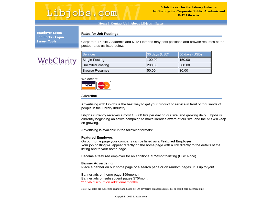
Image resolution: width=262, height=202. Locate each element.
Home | (104, 23)
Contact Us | (120, 23)
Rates (159, 23)
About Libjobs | (142, 23)
